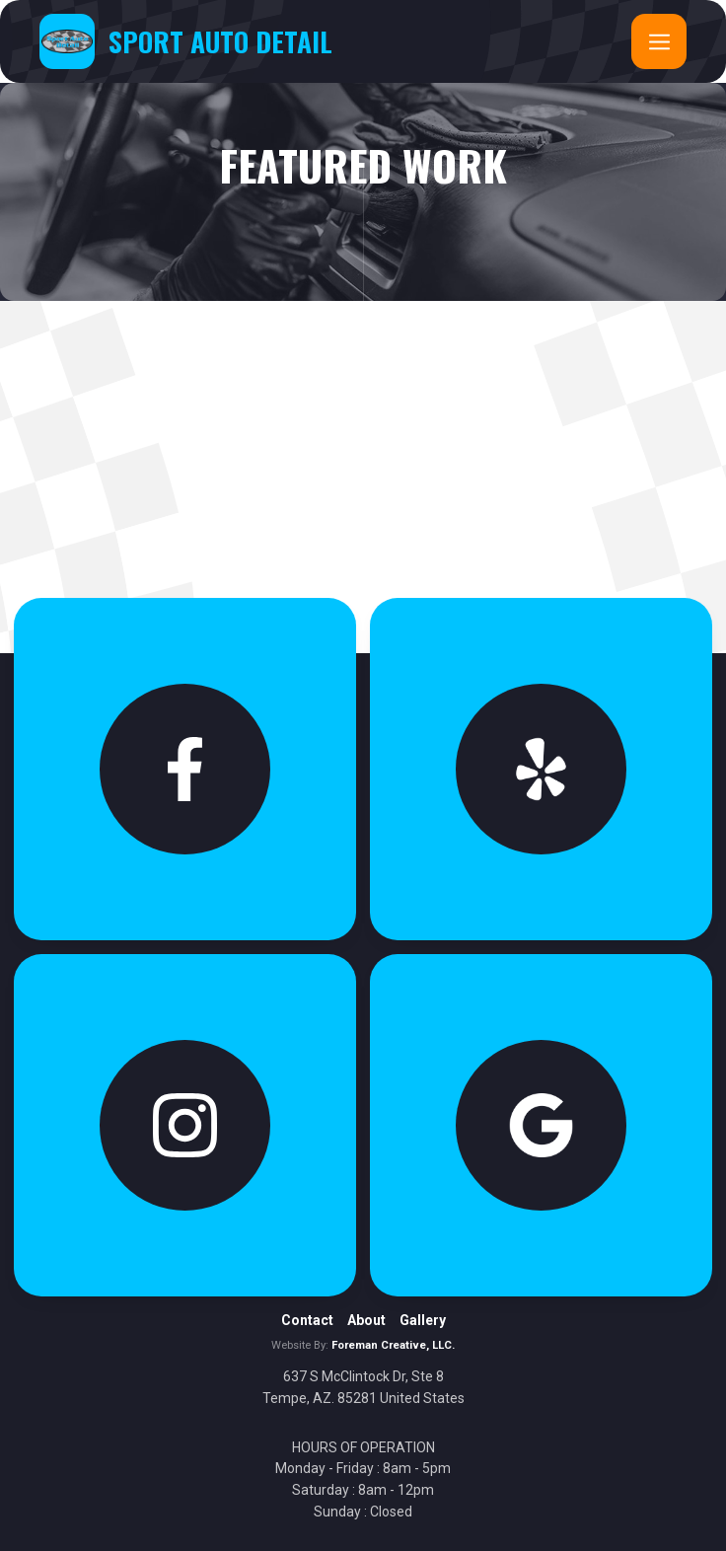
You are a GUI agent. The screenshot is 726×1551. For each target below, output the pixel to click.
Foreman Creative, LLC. (393, 1345)
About (366, 1320)
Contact (307, 1320)
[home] (185, 41)
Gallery (422, 1320)
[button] (659, 41)
